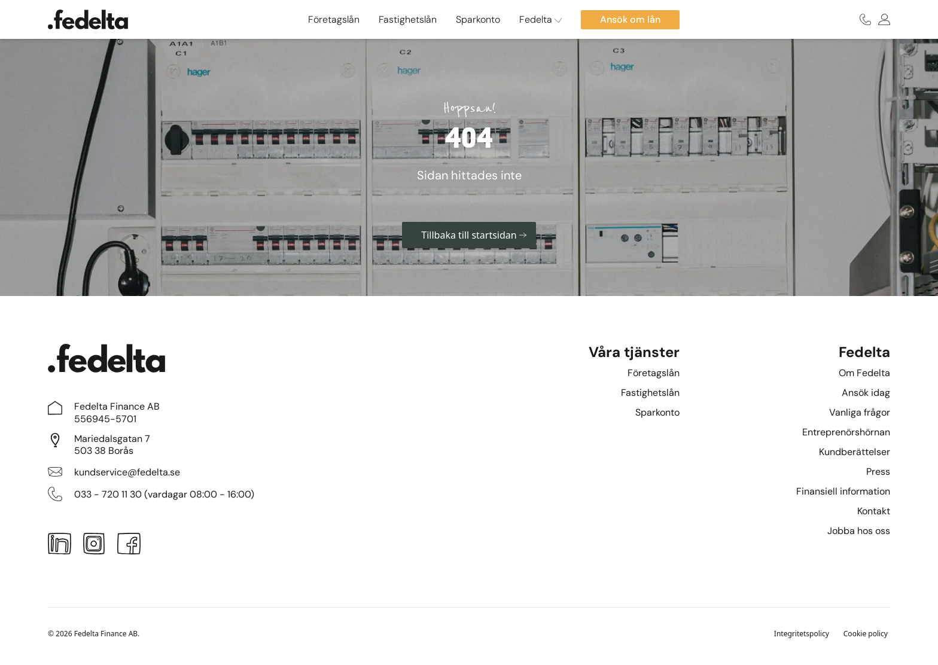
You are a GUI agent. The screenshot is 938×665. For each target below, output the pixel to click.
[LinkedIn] (59, 546)
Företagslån (334, 19)
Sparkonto (478, 19)
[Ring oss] (865, 19)
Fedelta (540, 19)
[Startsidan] (88, 19)
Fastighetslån (408, 19)
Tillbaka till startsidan (473, 235)
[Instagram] (94, 546)
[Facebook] (129, 546)
